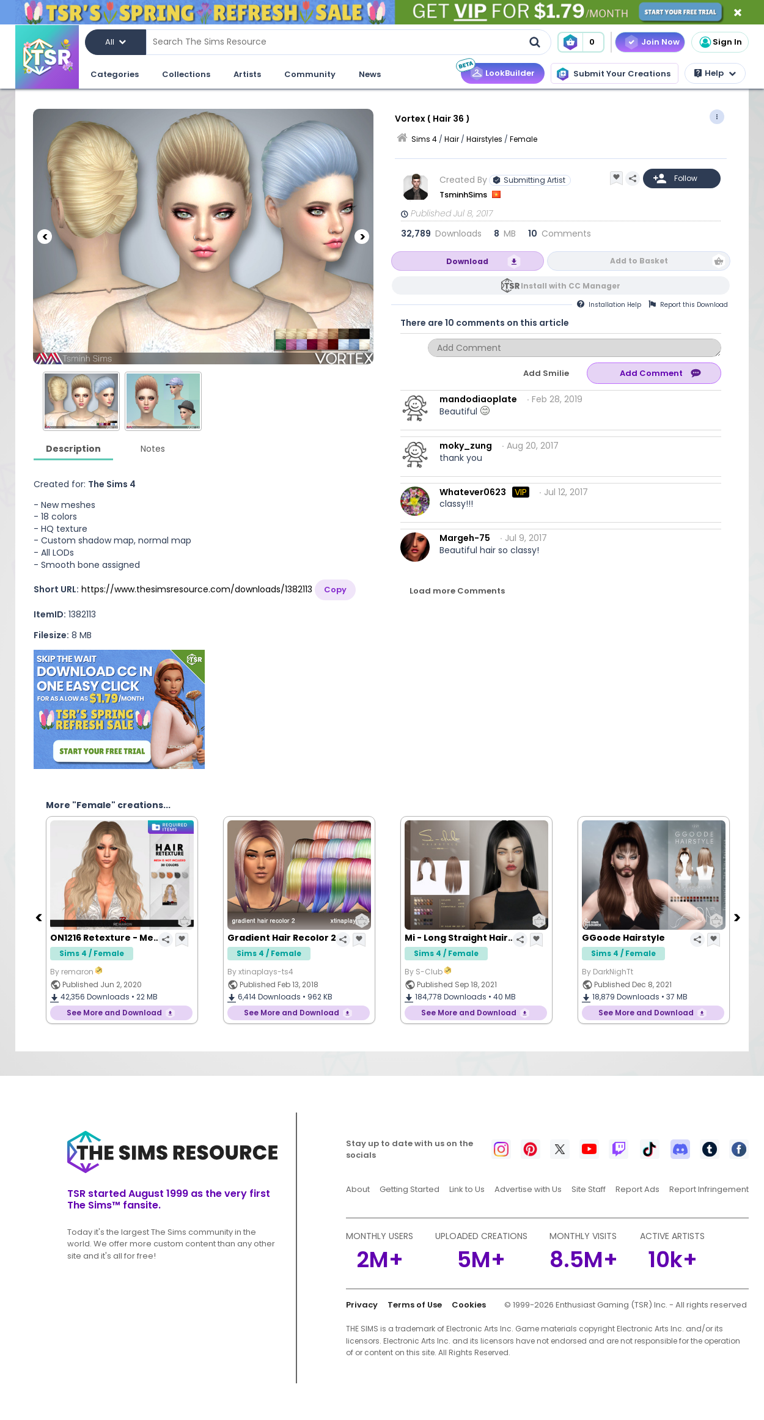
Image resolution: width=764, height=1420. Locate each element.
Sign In (720, 42)
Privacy (362, 1305)
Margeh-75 (464, 538)
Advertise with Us (528, 1189)
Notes (153, 449)
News (370, 74)
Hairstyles (484, 139)
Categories (114, 74)
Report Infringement (709, 1189)
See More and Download (114, 1012)
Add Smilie (546, 373)
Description (73, 449)
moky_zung (465, 446)
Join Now (660, 42)
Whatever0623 (472, 492)
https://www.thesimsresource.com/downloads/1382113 (196, 589)
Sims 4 (424, 139)
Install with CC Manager (570, 286)
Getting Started (409, 1189)
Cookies (469, 1305)
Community (310, 74)
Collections (186, 74)
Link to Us (467, 1189)
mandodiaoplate (478, 399)
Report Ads (637, 1189)
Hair (451, 139)
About (358, 1189)
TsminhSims (464, 194)
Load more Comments (457, 591)
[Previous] (44, 236)
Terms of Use (415, 1305)
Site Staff (588, 1189)
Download (467, 261)
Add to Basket (639, 261)
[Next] (361, 236)
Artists (247, 74)
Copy (335, 589)
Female (523, 139)
